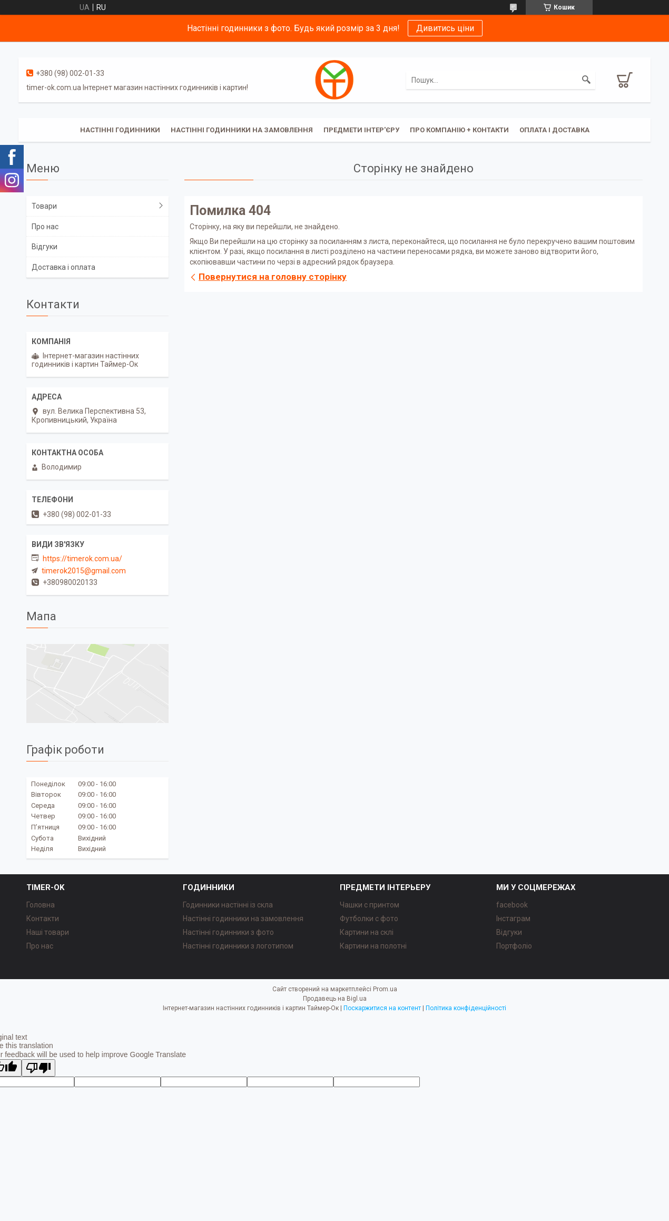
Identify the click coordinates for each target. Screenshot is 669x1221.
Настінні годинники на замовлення (242, 130)
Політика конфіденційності (466, 1008)
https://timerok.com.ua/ (82, 558)
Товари (44, 206)
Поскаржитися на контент (382, 1008)
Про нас (45, 226)
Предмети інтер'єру (361, 130)
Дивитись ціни (445, 28)
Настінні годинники (120, 130)
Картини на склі (366, 932)
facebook (512, 905)
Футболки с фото (369, 918)
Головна (40, 905)
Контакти (42, 918)
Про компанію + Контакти (459, 130)
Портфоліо (514, 946)
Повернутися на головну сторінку (273, 276)
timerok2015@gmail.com (84, 570)
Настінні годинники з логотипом (238, 946)
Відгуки (44, 246)
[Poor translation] (38, 1068)
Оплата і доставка (554, 130)
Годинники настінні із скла (228, 905)
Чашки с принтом (369, 905)
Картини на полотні (373, 946)
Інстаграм (513, 918)
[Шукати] (586, 80)
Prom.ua (385, 989)
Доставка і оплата (63, 267)
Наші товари (47, 932)
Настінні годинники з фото (228, 932)
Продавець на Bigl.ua (335, 998)
